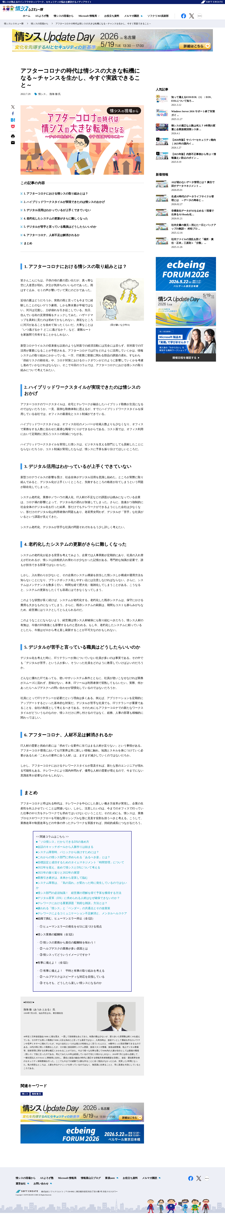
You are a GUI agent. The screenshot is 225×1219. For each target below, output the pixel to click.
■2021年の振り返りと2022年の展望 (58, 878)
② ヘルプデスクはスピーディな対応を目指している (72, 982)
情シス (42, 100)
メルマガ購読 (131, 20)
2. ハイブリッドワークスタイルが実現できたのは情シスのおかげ (64, 207)
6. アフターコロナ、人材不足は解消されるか (52, 241)
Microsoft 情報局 (67, 1184)
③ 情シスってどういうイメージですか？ (65, 960)
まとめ (28, 249)
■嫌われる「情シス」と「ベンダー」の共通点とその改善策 (73, 914)
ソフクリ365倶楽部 (158, 20)
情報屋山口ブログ (91, 1184)
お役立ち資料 (111, 20)
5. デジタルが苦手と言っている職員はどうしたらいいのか (60, 232)
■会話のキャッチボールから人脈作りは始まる (65, 852)
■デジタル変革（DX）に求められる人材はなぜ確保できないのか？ (78, 903)
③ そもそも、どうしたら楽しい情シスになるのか (71, 988)
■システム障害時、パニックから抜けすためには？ (67, 858)
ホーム (26, 20)
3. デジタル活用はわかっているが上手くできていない (57, 216)
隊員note (110, 1184)
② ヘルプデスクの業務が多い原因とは (64, 954)
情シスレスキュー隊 (14, 29)
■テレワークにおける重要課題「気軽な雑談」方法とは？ (72, 909)
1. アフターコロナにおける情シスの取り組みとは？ (56, 199)
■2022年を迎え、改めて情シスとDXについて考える (68, 873)
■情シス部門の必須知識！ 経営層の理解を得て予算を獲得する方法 (79, 898)
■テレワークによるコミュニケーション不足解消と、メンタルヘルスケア (81, 919)
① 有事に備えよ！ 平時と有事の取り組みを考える (72, 976)
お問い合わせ (41, 1189)
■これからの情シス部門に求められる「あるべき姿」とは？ (73, 863)
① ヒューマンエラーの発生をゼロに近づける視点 (71, 932)
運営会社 (21, 1189)
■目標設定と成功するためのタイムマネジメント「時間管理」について (80, 868)
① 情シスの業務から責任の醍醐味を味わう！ (68, 948)
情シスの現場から (64, 20)
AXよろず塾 (42, 20)
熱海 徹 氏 (55, 100)
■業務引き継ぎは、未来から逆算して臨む (62, 883)
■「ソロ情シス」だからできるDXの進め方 (62, 847)
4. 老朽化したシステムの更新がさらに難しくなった (56, 224)
